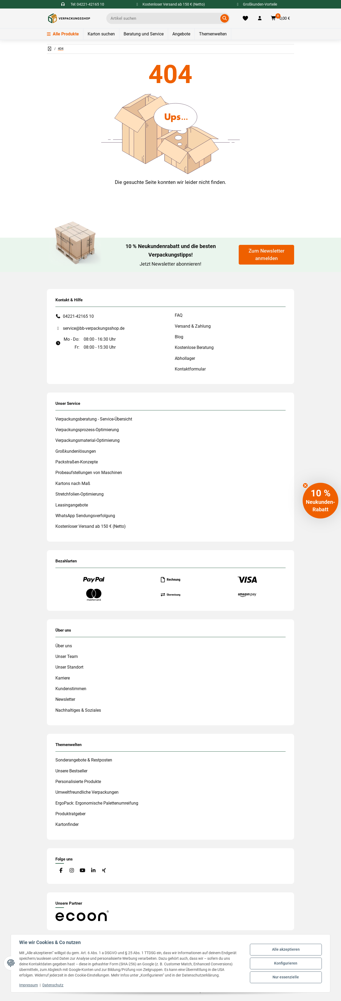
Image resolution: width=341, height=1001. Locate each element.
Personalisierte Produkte (78, 781)
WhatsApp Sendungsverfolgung (85, 515)
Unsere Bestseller (71, 770)
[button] (260, 18)
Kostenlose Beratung (194, 347)
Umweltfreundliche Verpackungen (87, 792)
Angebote (181, 33)
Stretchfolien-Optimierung (79, 494)
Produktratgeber (70, 813)
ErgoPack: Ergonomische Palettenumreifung (96, 803)
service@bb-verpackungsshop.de (93, 328)
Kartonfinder (67, 824)
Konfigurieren (285, 963)
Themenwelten (213, 33)
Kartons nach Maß (72, 483)
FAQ (178, 315)
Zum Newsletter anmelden (267, 254)
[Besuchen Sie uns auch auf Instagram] (71, 871)
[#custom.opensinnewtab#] (82, 915)
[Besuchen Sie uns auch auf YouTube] (82, 871)
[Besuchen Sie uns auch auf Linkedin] (93, 871)
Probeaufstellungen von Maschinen (88, 472)
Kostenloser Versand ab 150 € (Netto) (90, 526)
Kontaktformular (190, 369)
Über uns (63, 645)
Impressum (28, 985)
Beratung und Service (144, 33)
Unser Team (66, 656)
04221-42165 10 (78, 316)
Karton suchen (101, 33)
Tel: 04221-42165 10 (87, 4)
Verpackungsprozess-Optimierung (87, 429)
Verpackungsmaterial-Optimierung (87, 440)
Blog (179, 336)
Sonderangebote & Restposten (83, 760)
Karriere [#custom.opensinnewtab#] (62, 678)
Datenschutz (53, 985)
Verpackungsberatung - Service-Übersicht (93, 419)
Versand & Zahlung (193, 326)
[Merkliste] (245, 18)
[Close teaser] (305, 485)
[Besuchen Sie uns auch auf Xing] (104, 871)
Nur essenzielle (286, 977)
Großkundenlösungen (75, 451)
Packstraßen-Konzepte (76, 461)
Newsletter (65, 699)
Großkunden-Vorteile (256, 4)
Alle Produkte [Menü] (63, 33)
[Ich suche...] (164, 18)
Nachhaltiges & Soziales (78, 710)
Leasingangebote (71, 505)
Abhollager (185, 358)
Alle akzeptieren (285, 950)
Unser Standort (69, 667)
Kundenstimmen (70, 688)
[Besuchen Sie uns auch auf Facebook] (60, 871)
